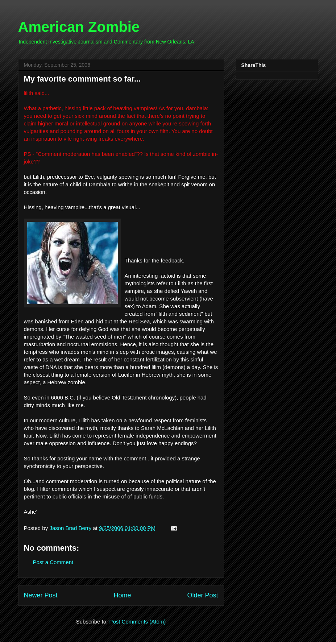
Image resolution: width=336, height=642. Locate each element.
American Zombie (79, 27)
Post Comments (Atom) (137, 621)
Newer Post (41, 595)
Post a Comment (53, 562)
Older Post (202, 595)
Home (122, 595)
